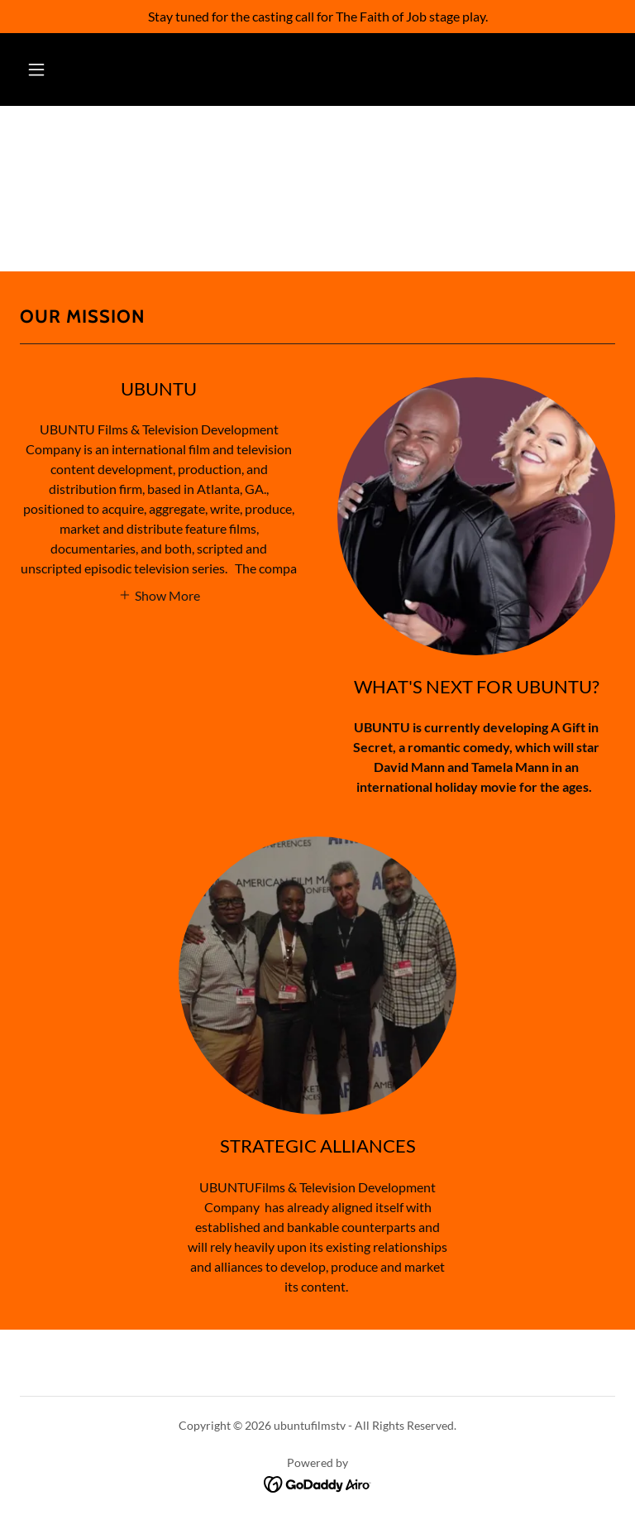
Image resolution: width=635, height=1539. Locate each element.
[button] (36, 69)
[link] (318, 1482)
